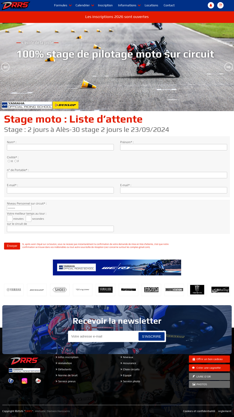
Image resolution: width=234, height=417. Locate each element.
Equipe (127, 375)
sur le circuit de (17, 224)
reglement (224, 411)
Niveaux (128, 357)
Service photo (131, 381)
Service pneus (67, 381)
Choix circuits (131, 369)
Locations (151, 5)
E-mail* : (12, 185)
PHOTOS (199, 384)
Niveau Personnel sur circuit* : (27, 203)
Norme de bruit (68, 375)
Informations (127, 5)
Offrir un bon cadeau (207, 359)
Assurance (129, 363)
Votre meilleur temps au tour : (26, 213)
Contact (169, 5)
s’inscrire (151, 336)
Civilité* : (13, 157)
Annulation (65, 363)
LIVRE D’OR (201, 376)
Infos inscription (68, 357)
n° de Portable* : (18, 170)
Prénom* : (127, 142)
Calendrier (83, 5)
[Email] (103, 336)
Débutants (65, 369)
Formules (60, 5)
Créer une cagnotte (206, 367)
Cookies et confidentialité (199, 411)
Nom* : (11, 142)
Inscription (105, 5)
